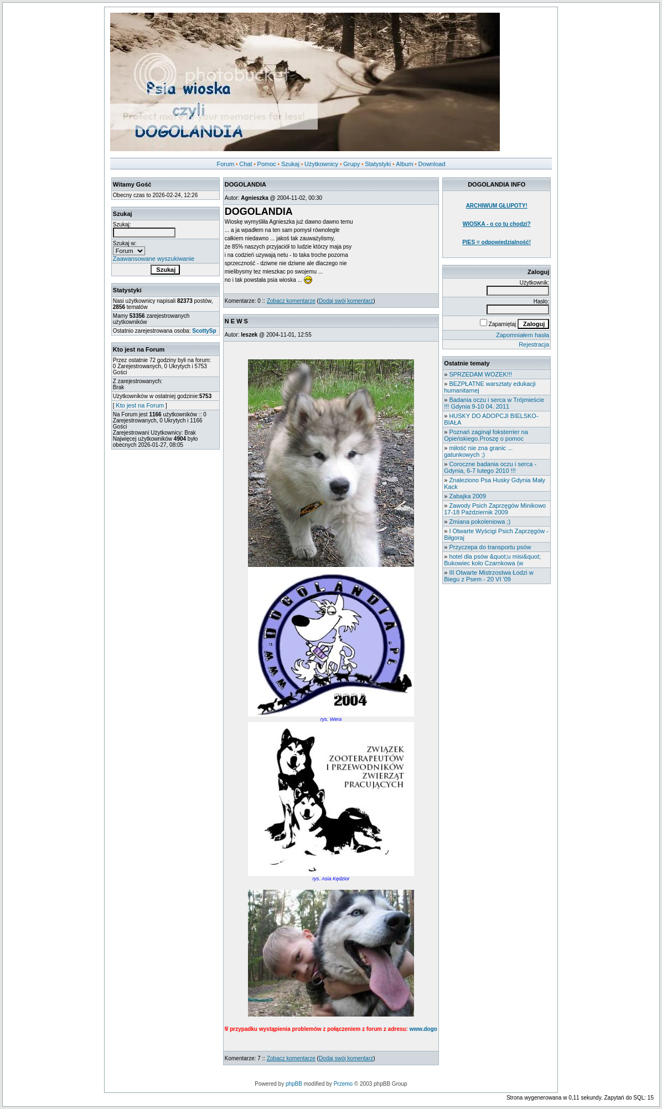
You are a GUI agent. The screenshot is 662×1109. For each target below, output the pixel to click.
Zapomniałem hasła (522, 335)
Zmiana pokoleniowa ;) (479, 521)
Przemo (343, 1084)
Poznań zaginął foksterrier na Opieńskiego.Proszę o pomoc (486, 435)
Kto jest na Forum (140, 405)
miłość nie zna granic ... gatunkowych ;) (478, 451)
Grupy (351, 164)
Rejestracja (534, 344)
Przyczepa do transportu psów (490, 547)
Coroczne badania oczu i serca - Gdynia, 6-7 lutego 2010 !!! (490, 467)
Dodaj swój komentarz (346, 301)
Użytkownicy (321, 164)
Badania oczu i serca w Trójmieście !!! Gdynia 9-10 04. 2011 (494, 403)
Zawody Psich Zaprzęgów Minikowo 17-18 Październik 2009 (495, 508)
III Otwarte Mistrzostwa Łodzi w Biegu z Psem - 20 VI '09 (488, 575)
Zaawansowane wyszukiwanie (153, 258)
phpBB (294, 1084)
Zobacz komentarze (291, 301)
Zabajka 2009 (467, 496)
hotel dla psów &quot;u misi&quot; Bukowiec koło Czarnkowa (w (492, 559)
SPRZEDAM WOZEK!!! (480, 374)
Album (404, 164)
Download (432, 164)
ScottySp (204, 331)
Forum (225, 164)
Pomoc (266, 164)
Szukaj (290, 164)
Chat (245, 164)
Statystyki (378, 164)
